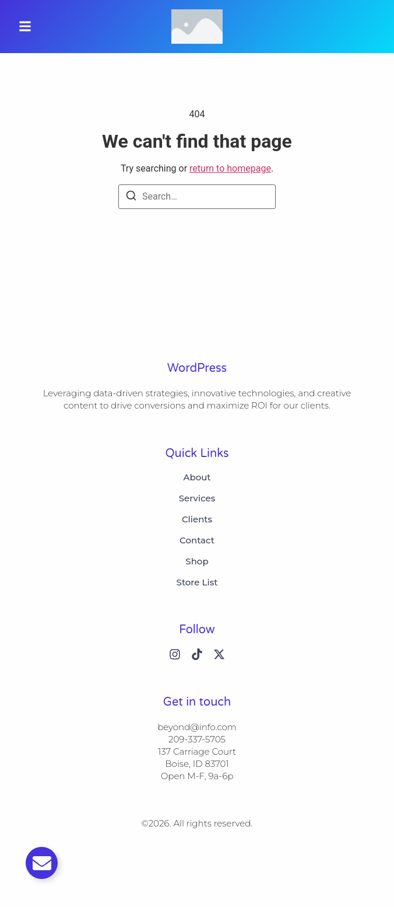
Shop (196, 561)
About (196, 477)
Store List (197, 582)
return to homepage (230, 168)
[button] (25, 26)
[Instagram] (175, 654)
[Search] (131, 197)
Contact (197, 540)
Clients (197, 519)
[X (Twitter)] (219, 654)
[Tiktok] (197, 654)
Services (197, 498)
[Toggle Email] (42, 863)
